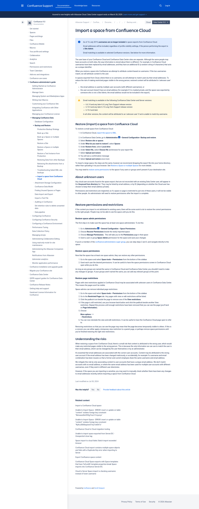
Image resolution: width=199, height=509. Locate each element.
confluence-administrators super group (110, 242)
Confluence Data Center (39, 274)
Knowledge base (80, 6)
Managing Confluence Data (43, 118)
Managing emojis (39, 235)
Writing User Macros (40, 100)
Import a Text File (41, 198)
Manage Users (38, 92)
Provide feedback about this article (116, 390)
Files (31, 40)
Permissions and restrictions (41, 67)
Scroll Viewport (99, 488)
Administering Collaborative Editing (46, 239)
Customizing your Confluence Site (45, 104)
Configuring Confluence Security (44, 220)
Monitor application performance (45, 263)
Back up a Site (42, 133)
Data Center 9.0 (161, 22)
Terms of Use (140, 502)
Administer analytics (40, 259)
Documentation (63, 6)
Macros (33, 48)
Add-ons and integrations (39, 74)
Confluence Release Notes (40, 285)
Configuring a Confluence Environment (47, 224)
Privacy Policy (126, 502)
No (98, 390)
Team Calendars (36, 71)
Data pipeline (40, 212)
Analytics (33, 59)
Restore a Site (42, 143)
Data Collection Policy (40, 231)
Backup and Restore (43, 125)
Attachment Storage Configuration (48, 183)
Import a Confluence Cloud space (88, 406)
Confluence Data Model (44, 187)
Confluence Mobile (37, 44)
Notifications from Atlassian (43, 255)
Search (161, 6)
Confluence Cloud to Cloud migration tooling (92, 429)
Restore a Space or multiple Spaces (124, 166)
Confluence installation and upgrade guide (46, 267)
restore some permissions (99, 170)
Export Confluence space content (88, 457)
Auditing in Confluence (43, 202)
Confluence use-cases (38, 78)
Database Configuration (44, 122)
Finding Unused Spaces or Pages (47, 190)
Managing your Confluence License (46, 114)
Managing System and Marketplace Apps (48, 96)
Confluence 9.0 (39, 22)
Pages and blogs (36, 36)
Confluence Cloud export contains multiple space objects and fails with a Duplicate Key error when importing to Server (97, 450)
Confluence (87, 488)
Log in (167, 6)
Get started (34, 29)
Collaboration (35, 55)
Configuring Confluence (41, 216)
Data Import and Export (44, 194)
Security (152, 502)
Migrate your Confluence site (41, 271)
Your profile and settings (39, 52)
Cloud (148, 22)
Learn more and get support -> (135, 15)
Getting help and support (39, 288)
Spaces (32, 32)
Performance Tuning (40, 227)
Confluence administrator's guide (43, 82)
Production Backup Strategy (48, 129)
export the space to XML (106, 133)
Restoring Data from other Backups (51, 160)
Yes (92, 390)
